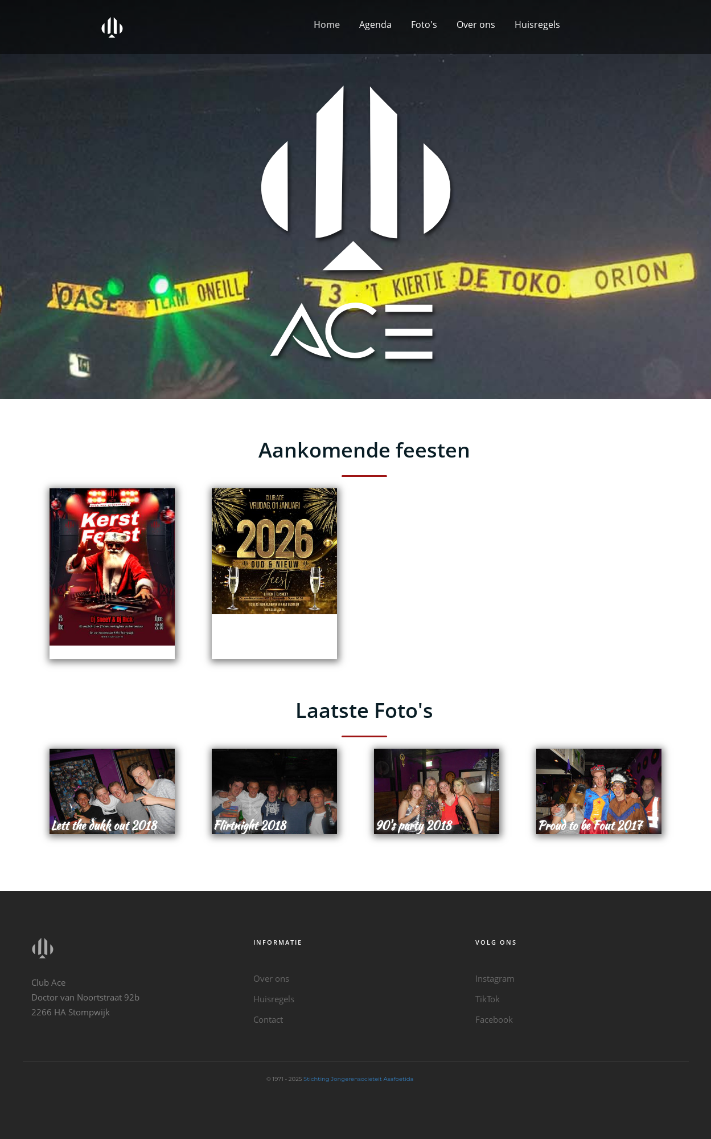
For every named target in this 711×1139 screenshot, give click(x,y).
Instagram (495, 978)
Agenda (375, 24)
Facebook (494, 1019)
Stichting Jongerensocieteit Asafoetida (358, 1079)
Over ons (476, 24)
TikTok (487, 999)
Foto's (424, 24)
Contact (268, 1019)
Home (327, 24)
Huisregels (537, 24)
